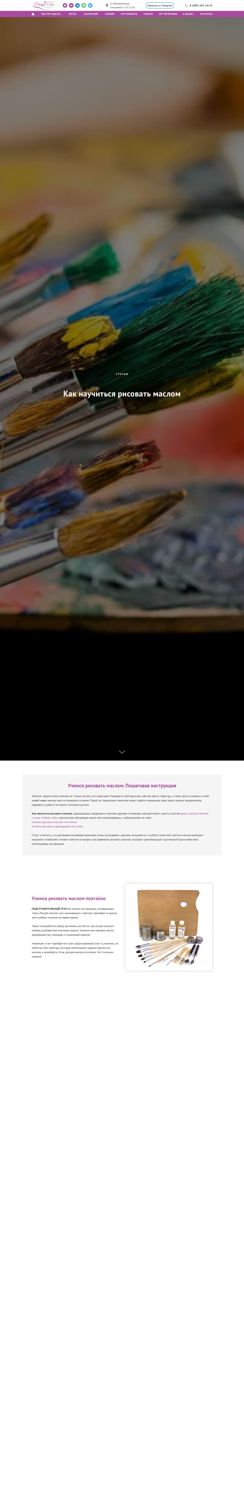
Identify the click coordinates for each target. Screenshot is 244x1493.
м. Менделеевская (119, 3)
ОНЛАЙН (109, 13)
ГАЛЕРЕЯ (148, 13)
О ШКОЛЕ (188, 13)
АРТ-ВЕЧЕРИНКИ (168, 13)
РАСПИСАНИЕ (91, 13)
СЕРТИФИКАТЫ (129, 13)
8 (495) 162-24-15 (201, 5)
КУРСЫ (72, 13)
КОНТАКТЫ (206, 13)
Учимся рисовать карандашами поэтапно (58, 826)
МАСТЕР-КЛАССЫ (50, 13)
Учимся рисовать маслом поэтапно (54, 822)
